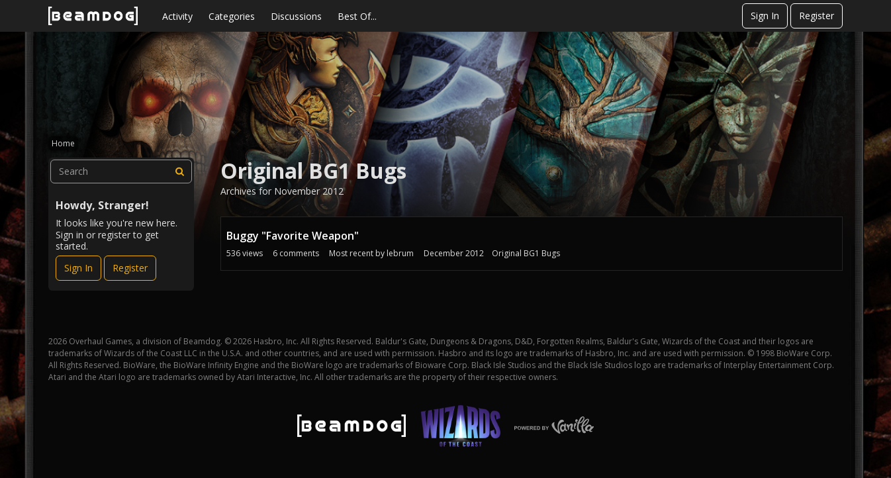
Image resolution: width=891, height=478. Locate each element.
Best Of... (357, 16)
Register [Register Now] (130, 268)
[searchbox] (121, 171)
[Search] (180, 171)
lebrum (400, 253)
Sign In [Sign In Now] (78, 268)
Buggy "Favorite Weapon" (292, 235)
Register (816, 15)
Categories (232, 16)
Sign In (765, 15)
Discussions (296, 16)
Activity (177, 16)
